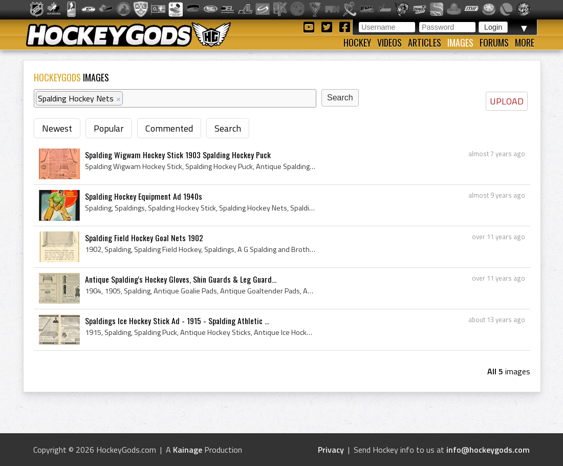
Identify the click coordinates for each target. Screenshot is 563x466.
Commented (169, 128)
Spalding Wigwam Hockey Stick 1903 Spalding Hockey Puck (178, 155)
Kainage (187, 449)
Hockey (357, 42)
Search (227, 128)
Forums (494, 42)
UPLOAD (507, 101)
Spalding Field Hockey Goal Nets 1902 (144, 237)
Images (460, 42)
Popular (109, 128)
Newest (57, 128)
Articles (424, 42)
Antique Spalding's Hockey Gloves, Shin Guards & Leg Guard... (180, 279)
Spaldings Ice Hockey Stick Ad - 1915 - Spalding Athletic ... (177, 320)
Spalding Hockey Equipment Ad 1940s (143, 196)
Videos (389, 42)
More (524, 42)
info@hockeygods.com (488, 449)
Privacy (331, 449)
